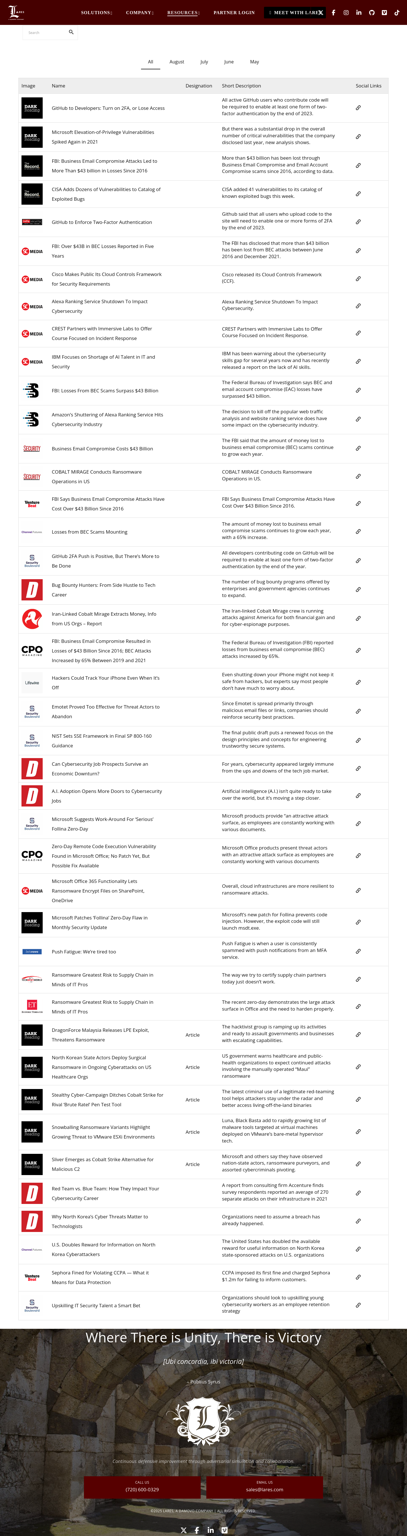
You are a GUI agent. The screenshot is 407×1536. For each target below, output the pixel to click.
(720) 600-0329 (142, 1489)
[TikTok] (393, 13)
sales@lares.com (264, 1489)
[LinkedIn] (355, 13)
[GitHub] (368, 13)
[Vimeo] (380, 13)
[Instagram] (342, 13)
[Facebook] (330, 13)
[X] (317, 13)
